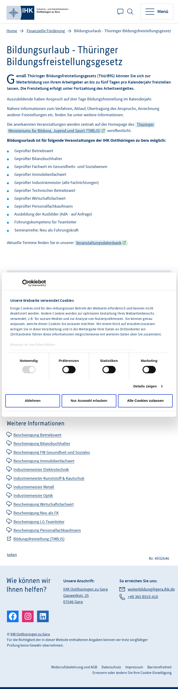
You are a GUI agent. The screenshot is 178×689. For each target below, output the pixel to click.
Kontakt (120, 11)
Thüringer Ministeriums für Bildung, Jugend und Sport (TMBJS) (81, 127)
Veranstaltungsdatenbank (98, 242)
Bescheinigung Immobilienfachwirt (43, 461)
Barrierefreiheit (159, 667)
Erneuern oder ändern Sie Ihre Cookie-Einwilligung (132, 672)
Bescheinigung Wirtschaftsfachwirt (43, 504)
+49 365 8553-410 (143, 596)
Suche (130, 11)
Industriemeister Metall (33, 487)
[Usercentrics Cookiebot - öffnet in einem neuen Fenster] (25, 283)
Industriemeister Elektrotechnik (41, 469)
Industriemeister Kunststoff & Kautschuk (48, 478)
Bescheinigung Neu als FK (36, 513)
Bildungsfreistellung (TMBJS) (38, 539)
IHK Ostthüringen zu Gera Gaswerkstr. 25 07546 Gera (85, 596)
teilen (12, 554)
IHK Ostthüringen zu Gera (30, 634)
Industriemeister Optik (33, 495)
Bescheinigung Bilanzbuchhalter (41, 443)
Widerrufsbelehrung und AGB (74, 667)
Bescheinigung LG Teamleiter (38, 522)
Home (11, 31)
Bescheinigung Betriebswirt (37, 435)
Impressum (134, 667)
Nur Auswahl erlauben (89, 400)
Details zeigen (145, 386)
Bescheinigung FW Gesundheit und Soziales (51, 452)
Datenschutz (111, 667)
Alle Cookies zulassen (145, 400)
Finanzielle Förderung (46, 31)
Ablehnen (33, 400)
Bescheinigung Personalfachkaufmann (47, 530)
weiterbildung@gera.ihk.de (151, 589)
